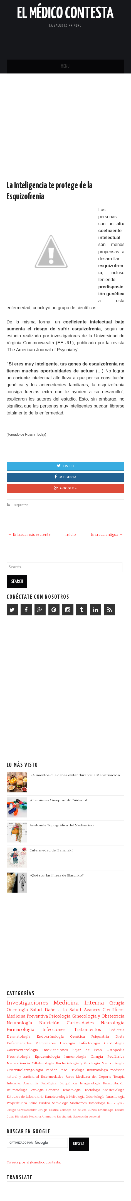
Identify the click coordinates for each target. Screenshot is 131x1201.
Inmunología (75, 1056)
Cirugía (116, 1003)
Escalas (120, 1110)
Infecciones (54, 1029)
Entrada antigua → (107, 534)
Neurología (112, 1022)
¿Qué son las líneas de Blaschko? (56, 875)
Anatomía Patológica (39, 1083)
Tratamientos (87, 1029)
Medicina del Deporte (93, 1077)
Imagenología (90, 1083)
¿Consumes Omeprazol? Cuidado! (58, 800)
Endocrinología (50, 1036)
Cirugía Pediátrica (107, 1056)
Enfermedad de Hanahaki (51, 850)
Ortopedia (115, 1050)
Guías (10, 1116)
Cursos (92, 1110)
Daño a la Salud (63, 1009)
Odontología (94, 1097)
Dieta (119, 1036)
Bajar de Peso (87, 1050)
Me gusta (65, 477)
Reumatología (17, 1090)
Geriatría (52, 1090)
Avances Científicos (104, 1009)
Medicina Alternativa (42, 1116)
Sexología (36, 1090)
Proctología (91, 1090)
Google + (65, 488)
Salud (36, 1009)
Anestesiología (113, 1090)
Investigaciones (27, 1002)
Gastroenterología (22, 1050)
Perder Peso (57, 1070)
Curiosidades (80, 1022)
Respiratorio (64, 1116)
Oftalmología (43, 1063)
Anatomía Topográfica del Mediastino (61, 825)
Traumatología (97, 1070)
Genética (77, 1036)
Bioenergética (116, 1103)
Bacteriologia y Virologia (78, 1063)
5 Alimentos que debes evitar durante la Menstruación (74, 775)
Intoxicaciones (55, 1050)
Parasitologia (115, 1097)
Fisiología (77, 1070)
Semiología (60, 1103)
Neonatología (18, 1056)
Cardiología (114, 1043)
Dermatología (18, 1036)
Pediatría (116, 1030)
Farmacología (20, 1029)
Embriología (105, 1110)
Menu (65, 66)
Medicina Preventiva (27, 1016)
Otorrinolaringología (25, 1070)
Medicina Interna (78, 1002)
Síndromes (78, 1103)
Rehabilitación (113, 1083)
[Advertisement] (65, 132)
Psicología (59, 1016)
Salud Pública (39, 1103)
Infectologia (89, 1043)
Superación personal (86, 1116)
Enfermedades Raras (57, 1077)
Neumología (19, 1022)
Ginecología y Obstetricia (98, 1016)
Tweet (65, 465)
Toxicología (96, 1103)
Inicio (70, 534)
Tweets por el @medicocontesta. (34, 1162)
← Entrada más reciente (29, 534)
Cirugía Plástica (48, 1110)
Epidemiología (47, 1056)
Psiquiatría (20, 505)
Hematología (71, 1090)
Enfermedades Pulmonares (31, 1043)
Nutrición (49, 1022)
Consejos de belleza (73, 1110)
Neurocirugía (113, 1063)
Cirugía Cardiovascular (21, 1110)
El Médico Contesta (65, 13)
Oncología (17, 1009)
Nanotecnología (56, 1097)
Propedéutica (17, 1103)
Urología (67, 1043)
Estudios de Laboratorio (25, 1097)
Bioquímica (68, 1083)
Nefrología (77, 1097)
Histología (21, 1116)
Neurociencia (18, 1063)
